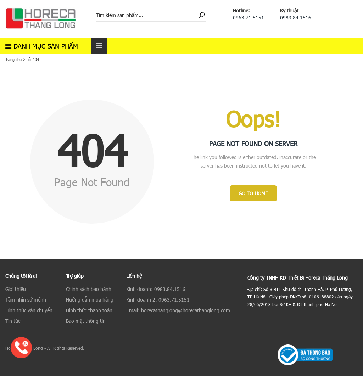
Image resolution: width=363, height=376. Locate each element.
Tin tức (12, 321)
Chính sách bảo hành (88, 289)
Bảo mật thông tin (86, 321)
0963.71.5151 (248, 17)
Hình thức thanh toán (89, 310)
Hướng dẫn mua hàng (89, 299)
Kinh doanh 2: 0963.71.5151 (158, 299)
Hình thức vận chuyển (28, 310)
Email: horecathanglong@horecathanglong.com (178, 310)
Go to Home (253, 193)
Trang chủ (13, 59)
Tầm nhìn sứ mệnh (25, 299)
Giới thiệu (15, 289)
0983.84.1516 (295, 17)
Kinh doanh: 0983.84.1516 (155, 289)
